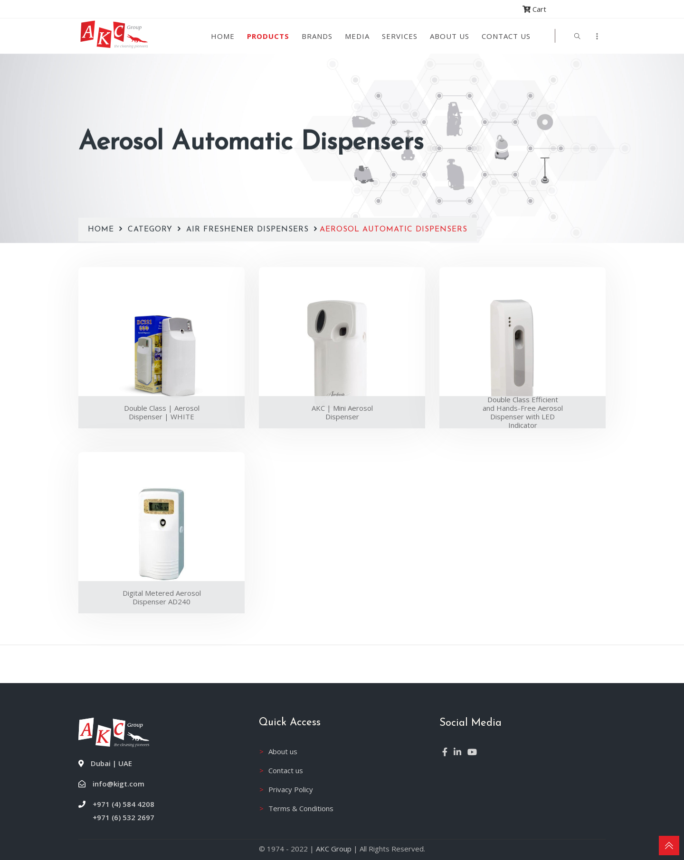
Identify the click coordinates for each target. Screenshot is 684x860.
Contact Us (506, 36)
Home (223, 36)
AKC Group (334, 848)
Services (400, 36)
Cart (534, 9)
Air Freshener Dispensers (247, 205)
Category (151, 205)
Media (357, 36)
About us (449, 36)
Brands (317, 36)
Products (268, 36)
